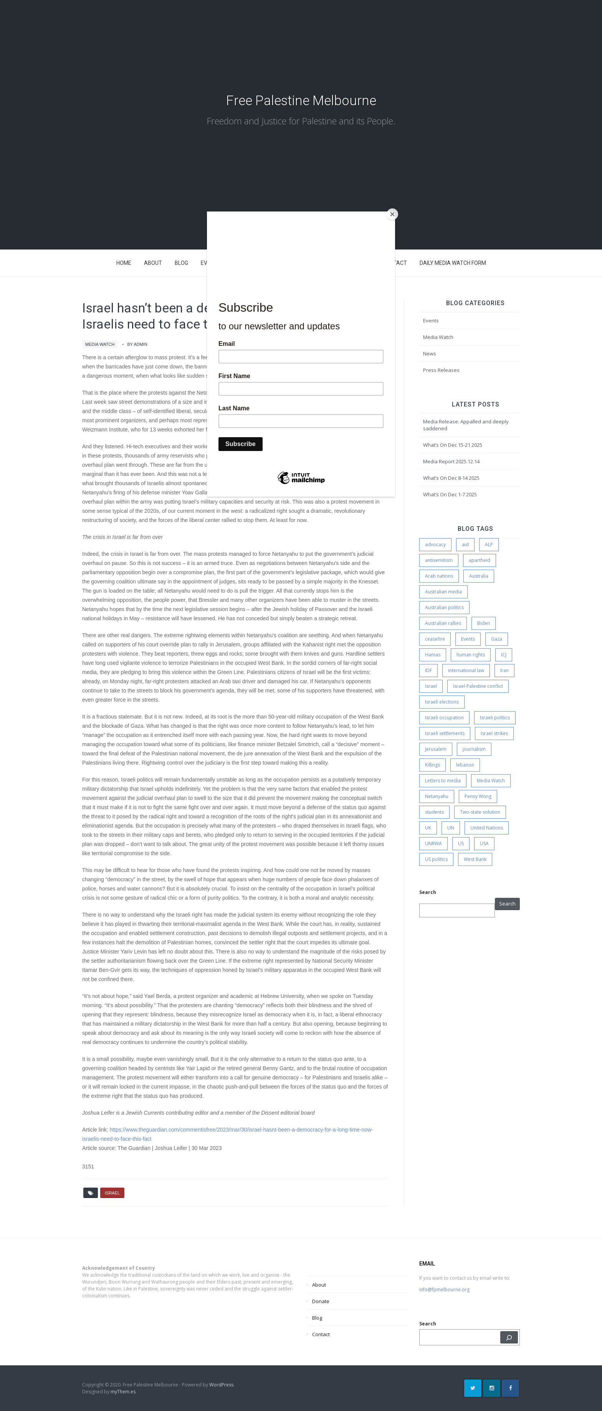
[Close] (393, 213)
